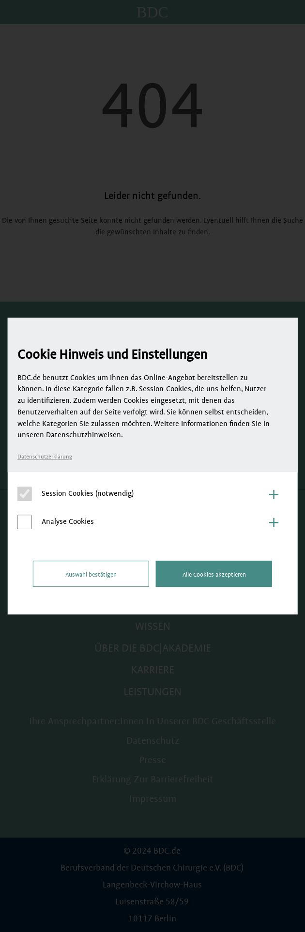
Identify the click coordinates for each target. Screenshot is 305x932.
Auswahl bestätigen (91, 574)
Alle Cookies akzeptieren (214, 574)
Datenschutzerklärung (44, 457)
